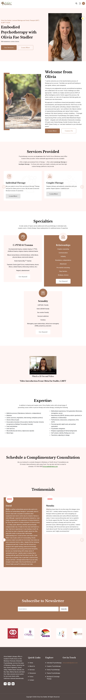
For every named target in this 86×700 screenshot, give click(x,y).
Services (32, 670)
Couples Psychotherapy (54, 666)
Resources (32, 673)
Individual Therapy (16, 183)
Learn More (25, 47)
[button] (82, 187)
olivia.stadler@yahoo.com (50, 466)
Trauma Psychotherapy (53, 673)
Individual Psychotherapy (54, 663)
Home (31, 663)
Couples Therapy (54, 183)
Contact (31, 680)
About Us (32, 666)
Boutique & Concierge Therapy (53, 678)
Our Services (9, 47)
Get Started (23, 277)
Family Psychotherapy (53, 670)
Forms (31, 677)
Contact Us (69, 131)
